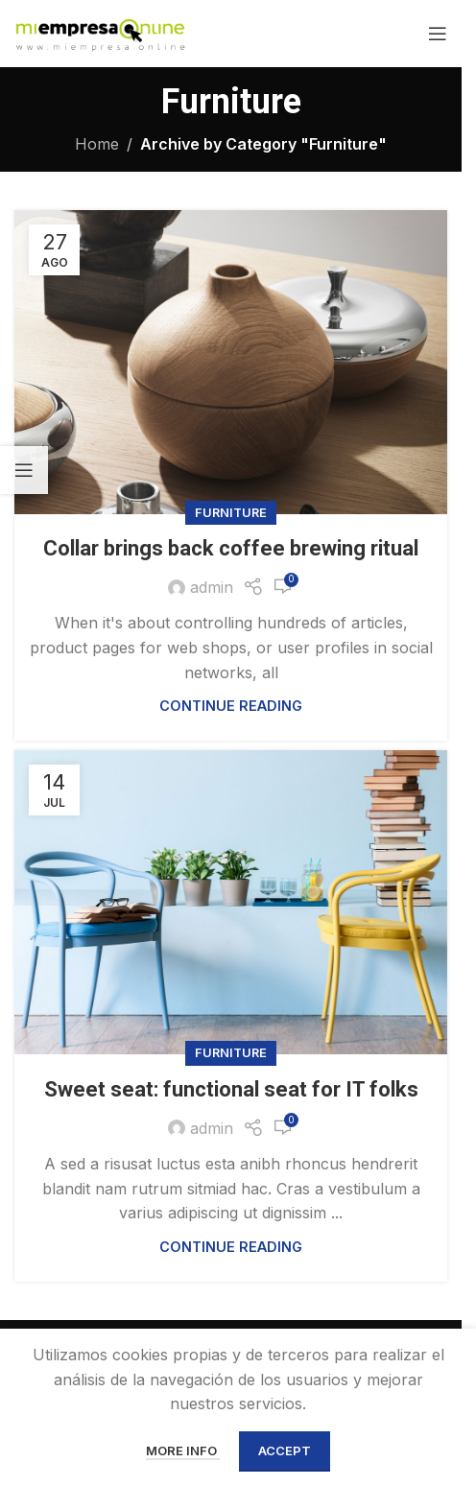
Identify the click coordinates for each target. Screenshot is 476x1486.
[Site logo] (100, 31)
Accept (284, 1450)
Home (97, 143)
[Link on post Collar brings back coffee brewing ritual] (230, 362)
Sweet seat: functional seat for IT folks (231, 1089)
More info (183, 1450)
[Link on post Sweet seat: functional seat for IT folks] (230, 902)
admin (211, 587)
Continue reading (230, 705)
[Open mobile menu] (437, 33)
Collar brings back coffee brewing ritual (230, 548)
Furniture (231, 513)
